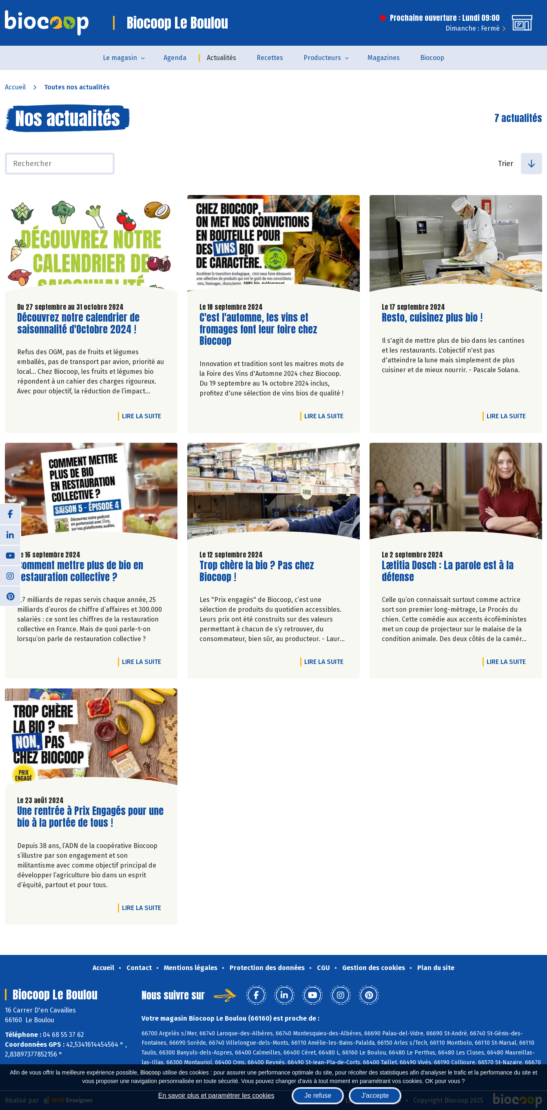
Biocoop (432, 58)
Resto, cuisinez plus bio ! (432, 318)
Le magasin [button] (120, 58)
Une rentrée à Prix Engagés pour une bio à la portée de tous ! (90, 817)
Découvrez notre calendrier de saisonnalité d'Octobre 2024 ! (78, 323)
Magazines (384, 58)
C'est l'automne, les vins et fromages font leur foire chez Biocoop (258, 329)
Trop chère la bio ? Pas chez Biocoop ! (256, 571)
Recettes (270, 58)
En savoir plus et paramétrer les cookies (216, 1095)
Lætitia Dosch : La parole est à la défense (448, 571)
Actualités (221, 58)
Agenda (175, 58)
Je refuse (317, 1095)
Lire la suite (143, 416)
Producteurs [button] (322, 58)
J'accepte (375, 1095)
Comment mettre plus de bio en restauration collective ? (80, 571)
